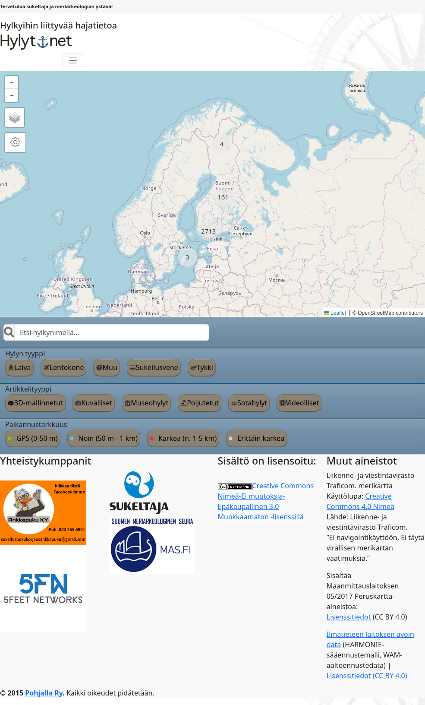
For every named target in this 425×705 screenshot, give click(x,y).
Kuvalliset (97, 403)
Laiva (22, 367)
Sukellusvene (157, 367)
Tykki (205, 367)
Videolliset (302, 403)
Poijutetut (203, 403)
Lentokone (67, 367)
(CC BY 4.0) (390, 675)
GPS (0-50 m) (37, 438)
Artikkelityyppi (28, 389)
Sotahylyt (252, 403)
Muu (109, 367)
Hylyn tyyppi (25, 353)
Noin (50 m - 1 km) (108, 438)
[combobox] (106, 332)
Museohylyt (149, 403)
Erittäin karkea (260, 438)
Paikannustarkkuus (36, 424)
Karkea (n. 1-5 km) (187, 438)
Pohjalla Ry (44, 693)
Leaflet (335, 313)
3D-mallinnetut (38, 403)
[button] (222, 144)
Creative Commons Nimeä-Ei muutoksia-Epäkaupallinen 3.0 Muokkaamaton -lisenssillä (266, 501)
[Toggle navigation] (73, 61)
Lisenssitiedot (349, 617)
